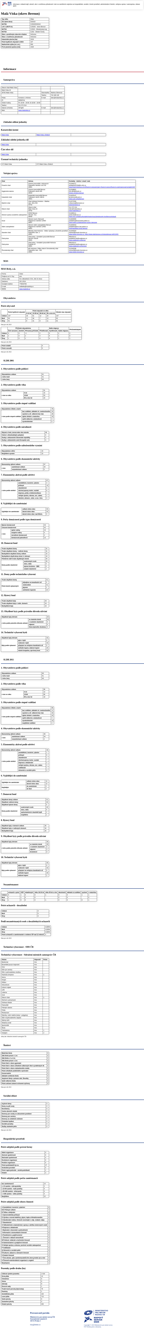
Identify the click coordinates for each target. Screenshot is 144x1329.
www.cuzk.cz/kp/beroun (76, 199)
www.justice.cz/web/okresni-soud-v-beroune (83, 222)
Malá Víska (5, 135)
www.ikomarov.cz (74, 205)
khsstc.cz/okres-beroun (76, 193)
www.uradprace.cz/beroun (77, 240)
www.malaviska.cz (24, 110)
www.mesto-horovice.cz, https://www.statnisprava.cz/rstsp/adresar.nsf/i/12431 (93, 234)
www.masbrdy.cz (24, 289)
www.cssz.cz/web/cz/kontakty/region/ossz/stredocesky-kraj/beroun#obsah (92, 216)
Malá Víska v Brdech (43, 135)
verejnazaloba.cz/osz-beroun (78, 228)
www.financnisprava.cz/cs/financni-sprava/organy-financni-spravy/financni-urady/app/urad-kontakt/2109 (102, 187)
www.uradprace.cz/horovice (78, 246)
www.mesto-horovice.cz (76, 252)
